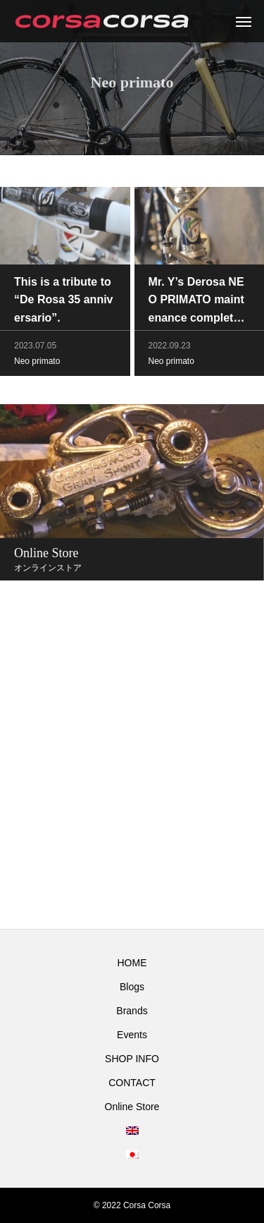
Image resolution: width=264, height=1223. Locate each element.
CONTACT (132, 1083)
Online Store (132, 1107)
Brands (131, 1011)
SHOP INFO (132, 1059)
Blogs (132, 987)
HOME (132, 963)
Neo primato (37, 362)
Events (132, 1035)
